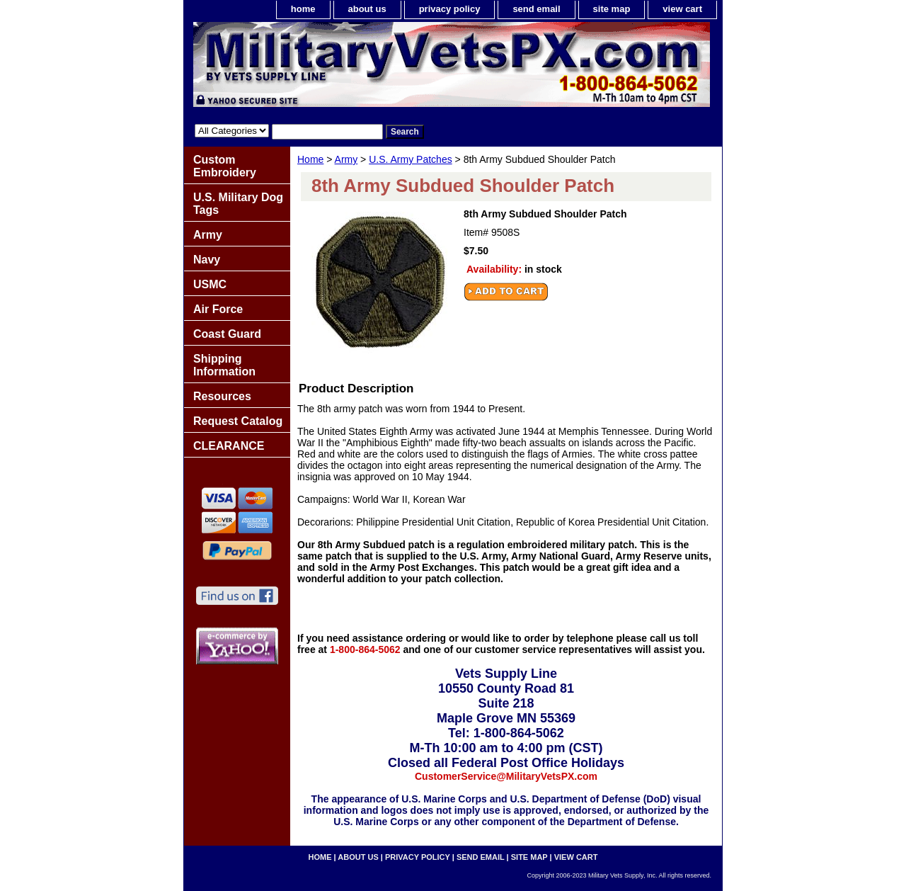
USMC (209, 284)
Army (346, 159)
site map (612, 9)
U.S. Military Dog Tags (238, 203)
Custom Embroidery (224, 166)
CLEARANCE (228, 446)
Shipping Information (224, 365)
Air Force (218, 309)
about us (367, 9)
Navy (206, 260)
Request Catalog (237, 421)
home (303, 9)
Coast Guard (227, 334)
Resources (222, 396)
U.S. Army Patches (410, 159)
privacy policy (450, 9)
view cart (682, 9)
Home (310, 159)
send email (536, 9)
